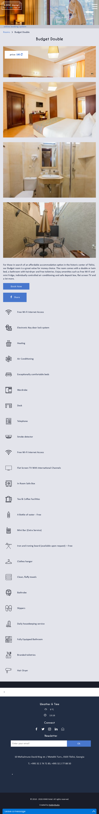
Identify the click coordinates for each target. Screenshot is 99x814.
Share (15, 297)
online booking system (15, 26)
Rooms (6, 32)
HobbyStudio (54, 805)
